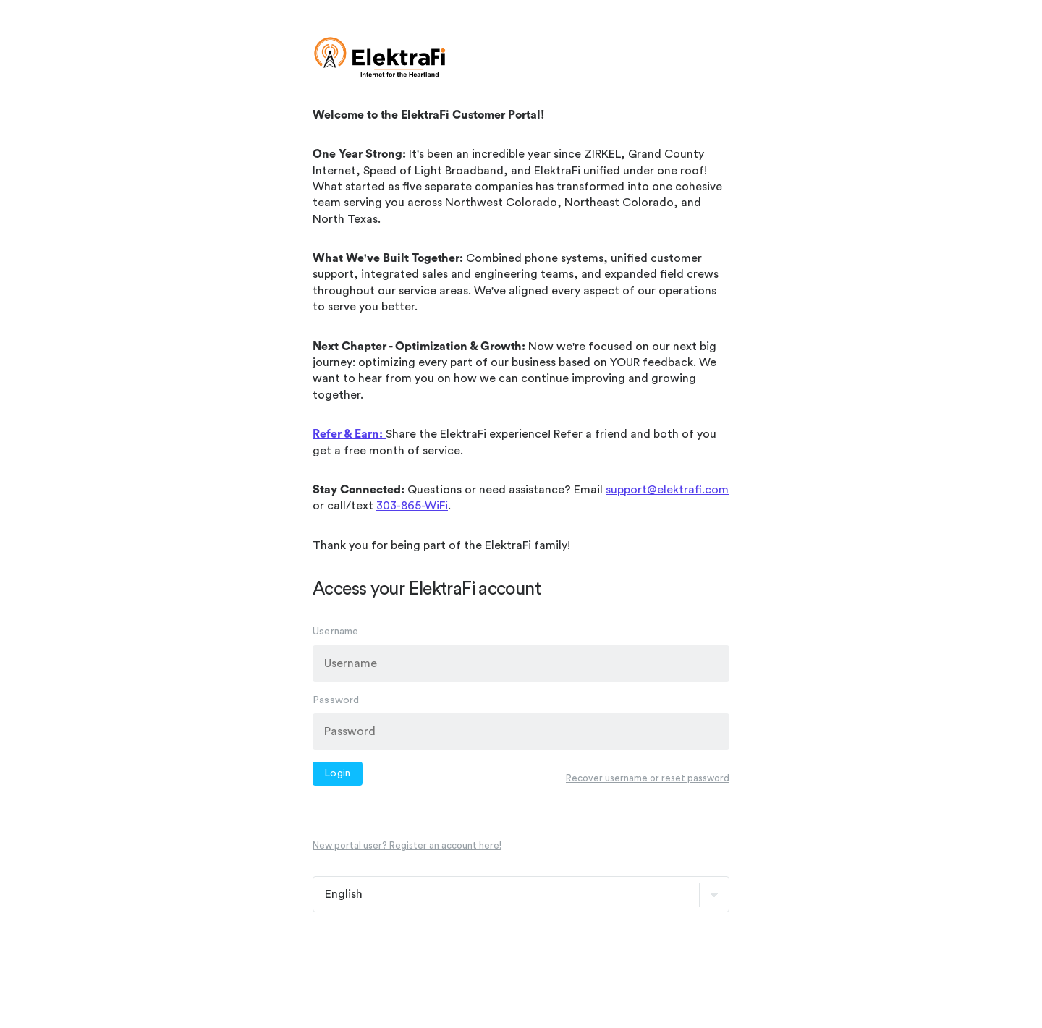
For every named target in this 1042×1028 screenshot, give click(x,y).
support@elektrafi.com (667, 490)
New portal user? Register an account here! (407, 845)
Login (337, 773)
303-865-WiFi (412, 505)
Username (336, 631)
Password (336, 699)
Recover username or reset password (647, 777)
